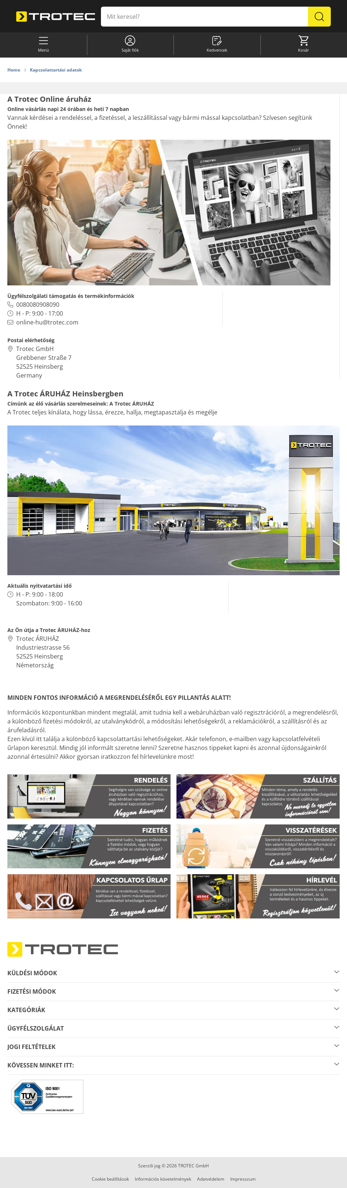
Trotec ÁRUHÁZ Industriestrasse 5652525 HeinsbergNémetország (43, 652)
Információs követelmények (163, 1179)
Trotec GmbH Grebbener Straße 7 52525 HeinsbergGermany (43, 362)
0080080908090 (37, 305)
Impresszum (243, 1179)
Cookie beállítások (110, 1179)
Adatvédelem (210, 1179)
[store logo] (55, 16)
